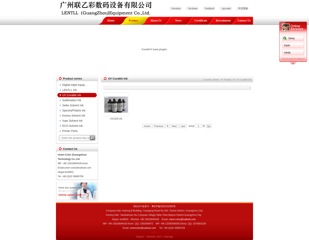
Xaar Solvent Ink (72, 120)
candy (287, 52)
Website (151, 236)
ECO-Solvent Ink (72, 125)
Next (174, 126)
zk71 (159, 236)
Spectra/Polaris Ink (74, 110)
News (178, 20)
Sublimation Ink (71, 100)
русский (226, 8)
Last (183, 126)
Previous (159, 126)
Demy (292, 38)
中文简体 (243, 8)
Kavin (287, 45)
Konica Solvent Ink (73, 115)
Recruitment (223, 20)
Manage (169, 236)
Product (133, 20)
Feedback (209, 8)
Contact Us (244, 20)
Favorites (176, 8)
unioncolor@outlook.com (143, 228)
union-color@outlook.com (182, 219)
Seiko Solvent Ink (73, 105)
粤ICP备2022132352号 (164, 206)
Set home (193, 8)
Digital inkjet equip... (74, 84)
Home (110, 20)
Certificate (201, 20)
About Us (155, 20)
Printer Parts (70, 131)
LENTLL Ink (69, 90)
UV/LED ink (116, 118)
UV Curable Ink (71, 95)
